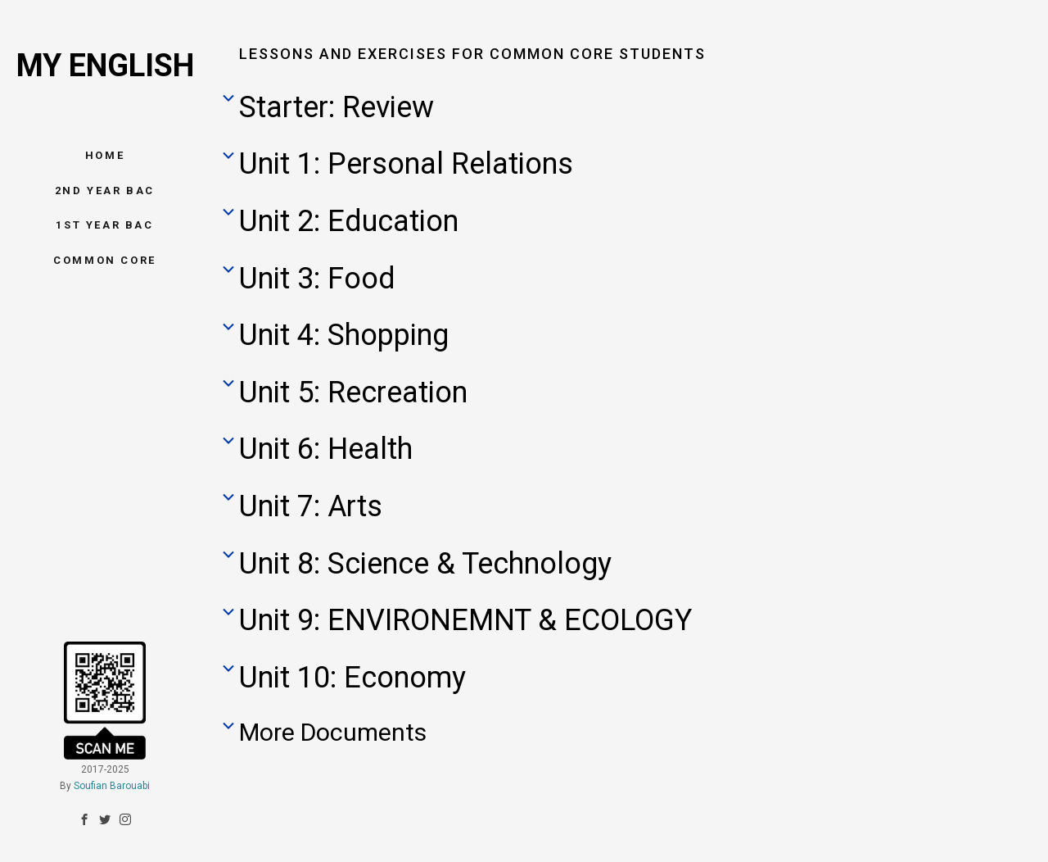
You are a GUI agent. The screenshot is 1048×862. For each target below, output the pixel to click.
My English (105, 66)
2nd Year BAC (105, 190)
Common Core (104, 260)
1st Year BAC (104, 225)
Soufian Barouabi (112, 765)
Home (104, 155)
